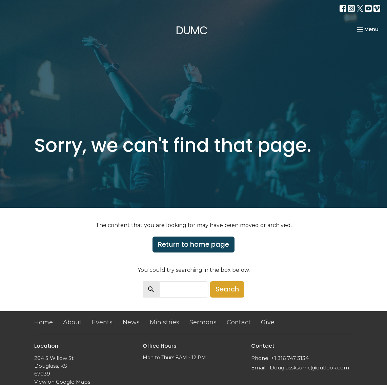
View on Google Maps (62, 382)
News (131, 322)
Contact (239, 322)
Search (227, 289)
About (72, 322)
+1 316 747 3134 (290, 358)
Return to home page (193, 244)
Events (102, 322)
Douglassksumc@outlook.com (309, 367)
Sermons (203, 322)
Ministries (164, 322)
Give (267, 322)
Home (43, 322)
